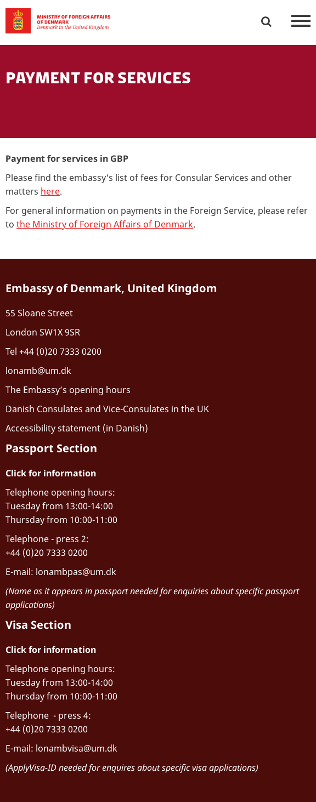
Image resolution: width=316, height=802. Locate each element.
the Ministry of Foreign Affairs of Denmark (104, 224)
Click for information (50, 473)
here (50, 191)
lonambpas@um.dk (76, 572)
